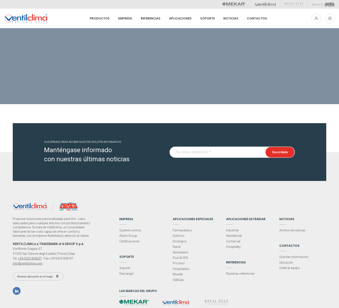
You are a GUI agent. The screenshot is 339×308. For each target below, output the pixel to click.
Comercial (233, 241)
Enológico (180, 241)
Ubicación (286, 262)
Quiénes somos (130, 230)
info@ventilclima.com (28, 263)
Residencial (234, 235)
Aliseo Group (128, 235)
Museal (178, 274)
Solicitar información (293, 257)
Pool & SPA (180, 258)
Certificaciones (129, 241)
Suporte (124, 268)
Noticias (229, 18)
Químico (178, 235)
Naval (177, 246)
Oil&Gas (178, 280)
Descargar (126, 273)
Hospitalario (181, 269)
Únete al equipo (289, 268)
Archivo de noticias (292, 230)
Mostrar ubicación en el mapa (38, 276)
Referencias (149, 18)
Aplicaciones (179, 18)
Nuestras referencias (240, 273)
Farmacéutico (182, 230)
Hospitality (233, 246)
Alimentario (180, 252)
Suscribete (280, 152)
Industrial (232, 230)
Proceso (179, 263)
